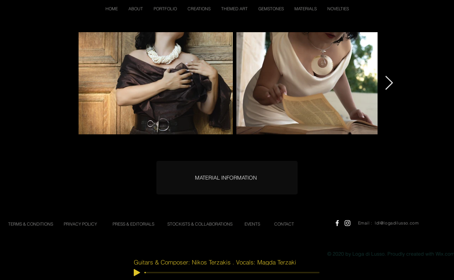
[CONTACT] (284, 224)
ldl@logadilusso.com (397, 223)
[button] (135, 8)
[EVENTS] (252, 224)
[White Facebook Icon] (337, 223)
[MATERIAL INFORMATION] (226, 178)
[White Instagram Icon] (347, 223)
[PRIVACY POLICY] (80, 224)
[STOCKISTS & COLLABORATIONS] (200, 224)
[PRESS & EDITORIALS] (133, 224)
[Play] (137, 272)
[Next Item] (389, 83)
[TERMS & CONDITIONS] (31, 224)
